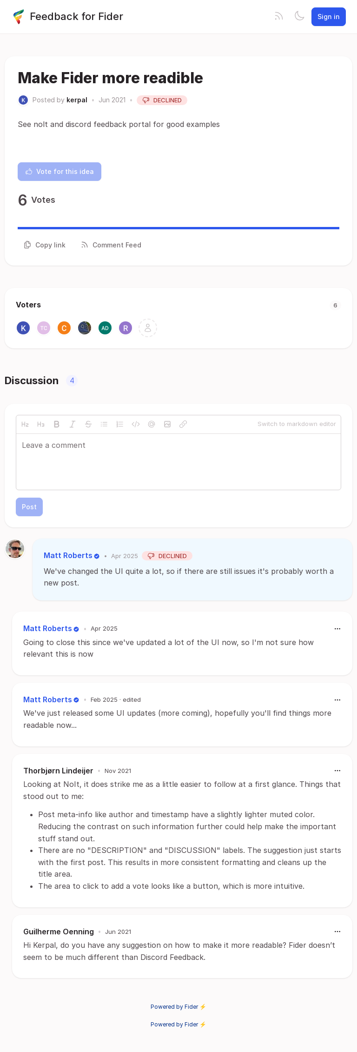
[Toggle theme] (299, 17)
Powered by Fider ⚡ (178, 1006)
